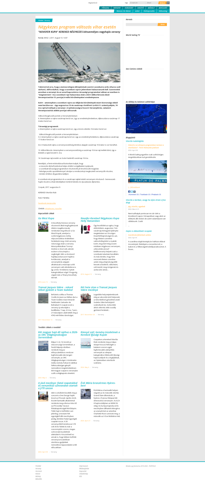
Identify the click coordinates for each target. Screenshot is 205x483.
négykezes (49, 208)
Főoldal (105, 8)
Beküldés (163, 8)
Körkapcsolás (149, 11)
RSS (80, 476)
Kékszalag (163, 11)
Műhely (151, 8)
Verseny (117, 8)
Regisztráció (92, 3)
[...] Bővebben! (134, 187)
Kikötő (140, 8)
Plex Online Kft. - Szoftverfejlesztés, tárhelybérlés (163, 468)
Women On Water (124, 11)
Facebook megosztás (47, 203)
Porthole (53, 6)
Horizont (129, 8)
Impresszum (83, 466)
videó (137, 11)
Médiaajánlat (84, 468)
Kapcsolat (82, 471)
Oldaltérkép (83, 474)
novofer (58, 208)
